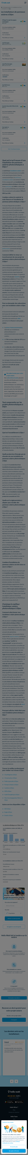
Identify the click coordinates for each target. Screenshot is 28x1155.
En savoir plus (14, 1146)
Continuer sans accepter (8, 1122)
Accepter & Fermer (14, 1151)
